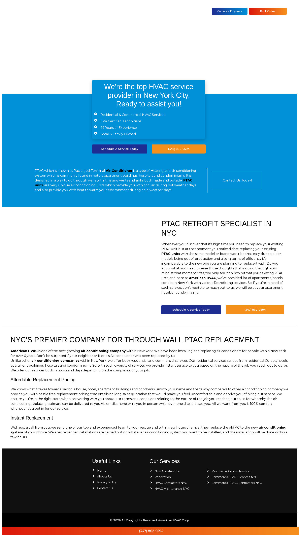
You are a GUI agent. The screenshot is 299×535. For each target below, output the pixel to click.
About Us (93, 11)
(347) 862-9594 (151, 531)
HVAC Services (121, 11)
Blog (146, 11)
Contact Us (167, 11)
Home (73, 11)
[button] (122, 11)
